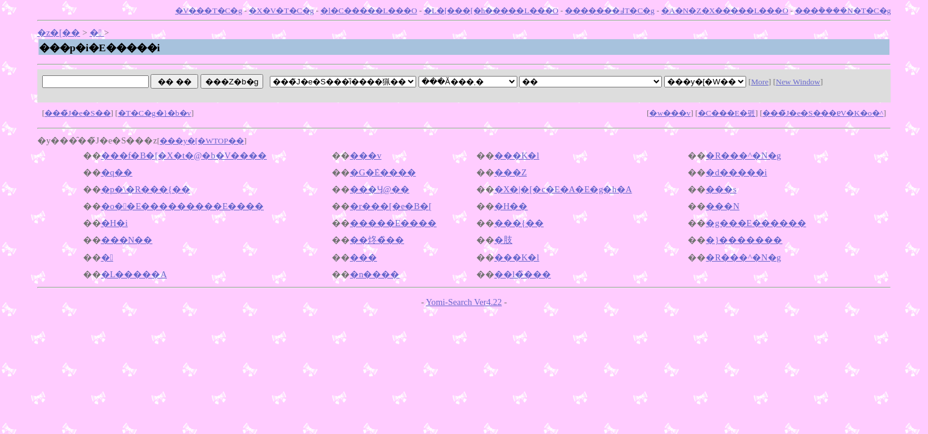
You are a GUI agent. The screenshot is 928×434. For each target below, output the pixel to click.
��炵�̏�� (377, 240)
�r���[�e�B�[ (391, 206)
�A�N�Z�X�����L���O (724, 10)
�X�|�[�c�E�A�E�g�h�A (563, 189)
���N (723, 206)
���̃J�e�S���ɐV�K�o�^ (822, 113)
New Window (798, 81)
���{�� (519, 223)
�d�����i (736, 172)
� (97, 32)
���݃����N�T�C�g (843, 10)
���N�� (127, 240)
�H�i (114, 223)
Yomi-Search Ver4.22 (464, 302)
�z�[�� (58, 32)
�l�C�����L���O (368, 10)
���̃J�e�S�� (78, 113)
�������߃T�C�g (610, 10)
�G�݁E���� (383, 172)
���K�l (517, 155)
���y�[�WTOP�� (202, 140)
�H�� (511, 206)
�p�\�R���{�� (145, 189)
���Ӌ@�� (380, 189)
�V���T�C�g (208, 10)
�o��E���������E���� (182, 206)
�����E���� (393, 223)
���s (721, 189)
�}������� (744, 240)
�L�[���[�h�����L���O (491, 10)
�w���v (669, 113)
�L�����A (134, 274)
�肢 (503, 240)
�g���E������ (756, 223)
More (759, 81)
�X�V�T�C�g (281, 10)
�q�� (116, 172)
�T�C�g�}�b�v (154, 113)
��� (363, 257)
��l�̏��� (522, 274)
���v (365, 155)
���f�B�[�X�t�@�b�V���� (184, 155)
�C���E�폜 (726, 113)
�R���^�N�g (743, 155)
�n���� (374, 274)
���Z (510, 172)
